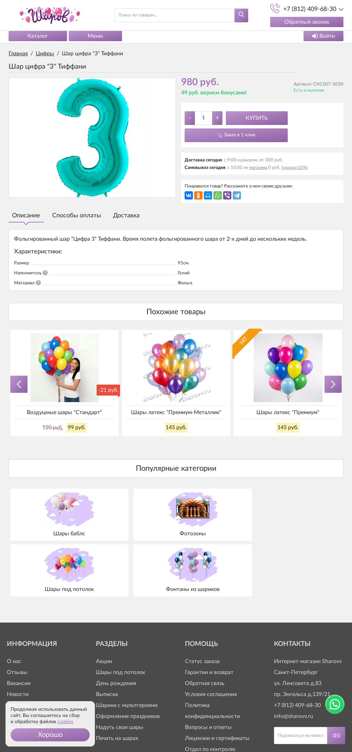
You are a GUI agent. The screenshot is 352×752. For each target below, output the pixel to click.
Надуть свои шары (119, 669)
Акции (104, 603)
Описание (26, 216)
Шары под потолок (120, 614)
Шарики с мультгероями (126, 647)
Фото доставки (26, 669)
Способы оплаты (76, 216)
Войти (323, 36)
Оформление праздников (128, 658)
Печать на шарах (117, 680)
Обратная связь (204, 625)
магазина (258, 168)
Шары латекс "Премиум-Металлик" (176, 412)
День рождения (116, 625)
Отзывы (17, 614)
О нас (14, 603)
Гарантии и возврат (209, 614)
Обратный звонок (306, 22)
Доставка (126, 216)
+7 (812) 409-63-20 (208, 713)
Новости (18, 636)
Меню (95, 36)
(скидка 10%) (295, 168)
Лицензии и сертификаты (217, 680)
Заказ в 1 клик (239, 135)
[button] (50, 734)
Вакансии (19, 625)
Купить (257, 118)
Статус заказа (202, 603)
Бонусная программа (33, 680)
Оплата (16, 658)
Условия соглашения (211, 636)
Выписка (107, 636)
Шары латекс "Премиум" (287, 412)
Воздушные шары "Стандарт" (64, 412)
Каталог (38, 36)
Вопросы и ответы (208, 669)
